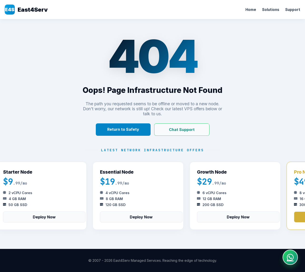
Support (292, 9)
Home (250, 9)
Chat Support (182, 129)
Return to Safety (123, 129)
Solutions (270, 9)
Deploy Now (45, 217)
